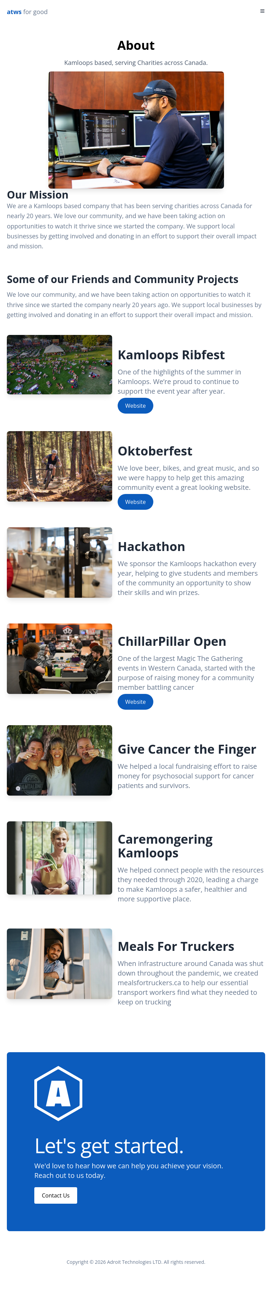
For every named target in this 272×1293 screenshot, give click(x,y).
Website (135, 410)
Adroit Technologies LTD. (135, 1262)
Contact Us (56, 1195)
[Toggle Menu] (262, 11)
